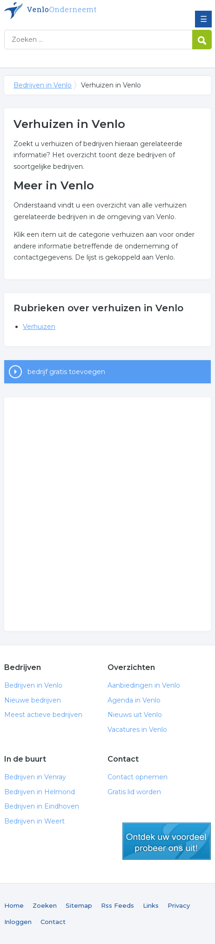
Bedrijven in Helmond (39, 792)
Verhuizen (39, 326)
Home (14, 905)
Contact (53, 921)
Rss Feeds (117, 905)
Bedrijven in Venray (35, 777)
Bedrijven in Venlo (71, 10)
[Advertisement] (107, 514)
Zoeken (45, 905)
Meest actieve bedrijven (43, 714)
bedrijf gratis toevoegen (66, 372)
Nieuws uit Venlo (135, 714)
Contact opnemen (138, 777)
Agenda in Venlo (134, 700)
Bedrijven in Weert (34, 821)
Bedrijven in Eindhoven (41, 806)
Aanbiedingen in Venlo (144, 685)
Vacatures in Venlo (137, 729)
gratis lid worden (166, 841)
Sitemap (79, 905)
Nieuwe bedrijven (32, 700)
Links (151, 905)
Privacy (179, 905)
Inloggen (18, 921)
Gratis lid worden (134, 792)
